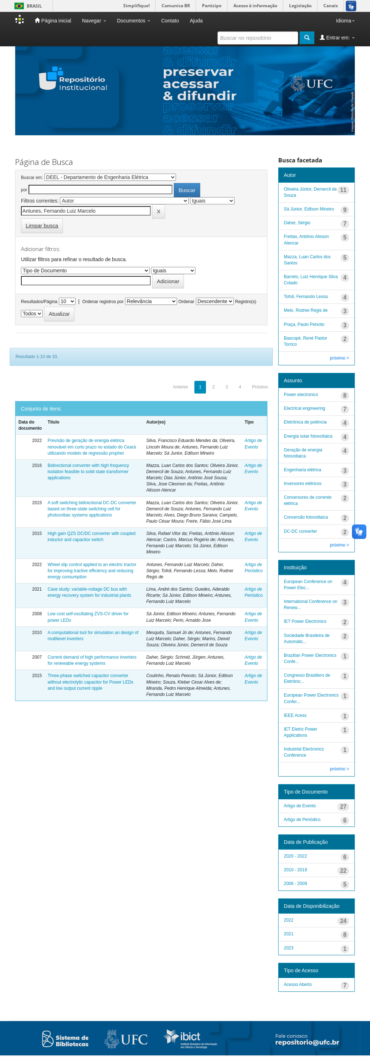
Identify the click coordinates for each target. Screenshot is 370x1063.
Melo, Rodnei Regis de (306, 310)
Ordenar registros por (103, 301)
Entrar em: (337, 37)
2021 (289, 933)
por (24, 189)
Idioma (345, 21)
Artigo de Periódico (302, 819)
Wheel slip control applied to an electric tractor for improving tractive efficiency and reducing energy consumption (92, 570)
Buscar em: (32, 177)
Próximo (260, 387)
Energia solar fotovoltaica (308, 436)
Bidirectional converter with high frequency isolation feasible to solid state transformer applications (88, 471)
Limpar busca (42, 225)
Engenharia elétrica (302, 469)
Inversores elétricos (303, 483)
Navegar (94, 21)
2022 (289, 920)
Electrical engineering (305, 408)
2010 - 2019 (295, 869)
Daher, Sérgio (297, 222)
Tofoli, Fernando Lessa (306, 296)
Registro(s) (245, 301)
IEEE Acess (295, 715)
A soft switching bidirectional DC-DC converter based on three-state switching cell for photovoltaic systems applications (92, 509)
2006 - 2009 (295, 883)
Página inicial (53, 20)
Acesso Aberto (298, 984)
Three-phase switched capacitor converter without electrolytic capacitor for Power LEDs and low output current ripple (90, 681)
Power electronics (301, 394)
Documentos (133, 21)
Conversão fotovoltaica (306, 517)
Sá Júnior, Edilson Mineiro (309, 209)
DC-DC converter (300, 531)
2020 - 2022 (295, 856)
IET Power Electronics (305, 621)
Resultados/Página (39, 301)
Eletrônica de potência (305, 422)
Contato (170, 21)
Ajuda (196, 21)
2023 (289, 948)
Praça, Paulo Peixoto (304, 324)
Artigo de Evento (300, 805)
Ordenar (186, 301)
